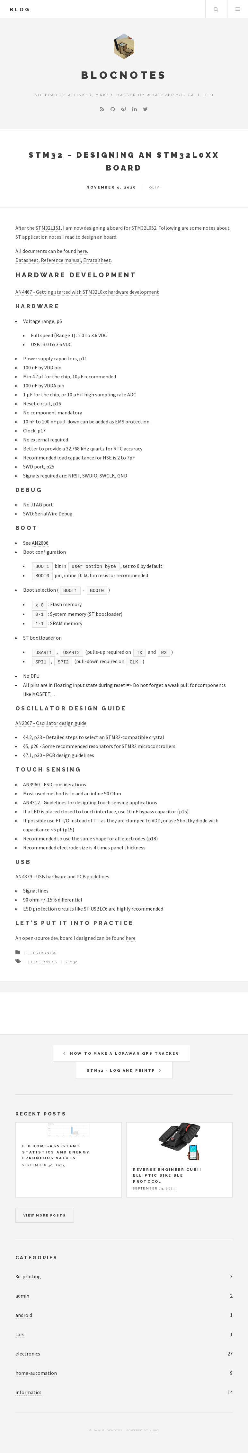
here (82, 251)
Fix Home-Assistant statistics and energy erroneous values (56, 1152)
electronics (27, 1353)
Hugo (154, 1430)
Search (216, 9)
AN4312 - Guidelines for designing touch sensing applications (90, 802)
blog (20, 9)
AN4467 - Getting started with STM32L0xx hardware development (87, 292)
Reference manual (61, 260)
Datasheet (27, 260)
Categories (36, 1257)
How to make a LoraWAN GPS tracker (124, 1053)
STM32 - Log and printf (121, 1070)
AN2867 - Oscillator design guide (50, 723)
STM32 (71, 962)
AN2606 (40, 543)
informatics (28, 1392)
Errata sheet (97, 260)
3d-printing (28, 1276)
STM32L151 (48, 228)
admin (22, 1295)
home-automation (36, 1373)
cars (19, 1334)
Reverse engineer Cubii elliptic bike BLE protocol (167, 1175)
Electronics (42, 953)
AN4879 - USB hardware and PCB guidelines (62, 876)
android (23, 1315)
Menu (237, 9)
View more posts (44, 1215)
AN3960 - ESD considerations (54, 784)
